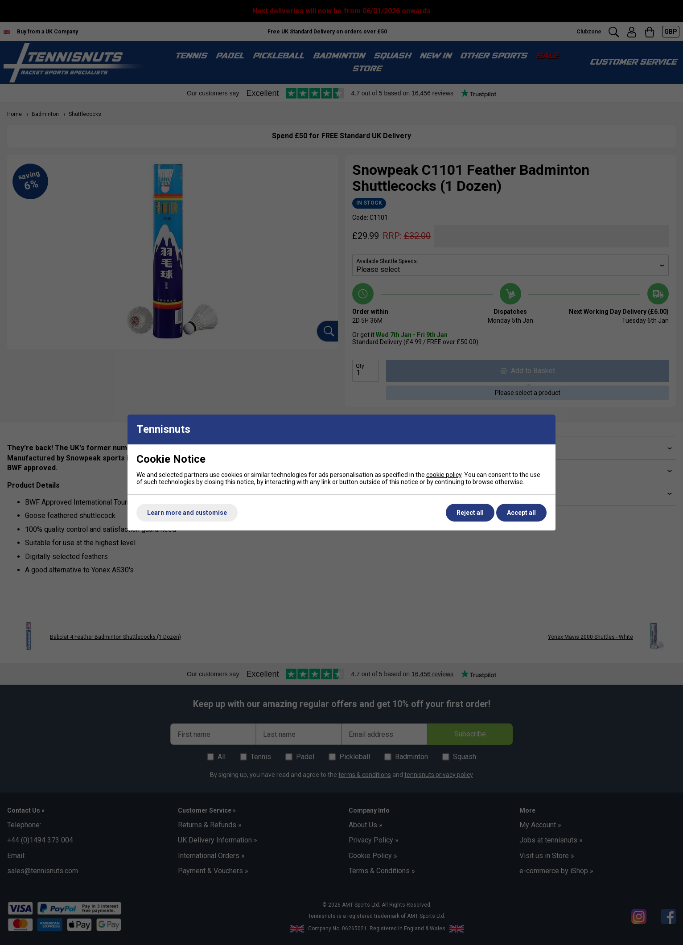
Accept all (521, 512)
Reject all (470, 512)
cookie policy (443, 474)
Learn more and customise (187, 512)
